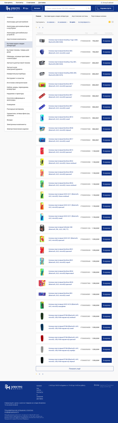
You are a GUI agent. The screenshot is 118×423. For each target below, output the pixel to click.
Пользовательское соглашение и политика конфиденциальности (18, 411)
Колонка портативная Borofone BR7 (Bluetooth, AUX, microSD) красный (60, 96)
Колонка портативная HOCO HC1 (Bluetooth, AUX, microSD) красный (63, 239)
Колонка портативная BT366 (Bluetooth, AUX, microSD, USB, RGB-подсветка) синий (64, 327)
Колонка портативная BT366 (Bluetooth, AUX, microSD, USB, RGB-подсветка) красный (64, 338)
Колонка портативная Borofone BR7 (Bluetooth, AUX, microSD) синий (60, 107)
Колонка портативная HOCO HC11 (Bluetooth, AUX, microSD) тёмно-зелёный (64, 195)
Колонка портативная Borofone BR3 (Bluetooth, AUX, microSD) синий (60, 294)
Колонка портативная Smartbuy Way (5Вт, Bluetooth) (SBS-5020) (63, 63)
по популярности (84, 22)
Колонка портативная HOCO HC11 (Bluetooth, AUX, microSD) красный (64, 206)
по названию (62, 22)
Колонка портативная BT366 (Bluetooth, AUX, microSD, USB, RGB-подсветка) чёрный (64, 360)
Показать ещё (74, 368)
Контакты (19, 2)
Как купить (8, 2)
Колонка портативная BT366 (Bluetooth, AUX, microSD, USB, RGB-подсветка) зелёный (64, 316)
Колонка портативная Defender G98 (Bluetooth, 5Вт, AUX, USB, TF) (60, 228)
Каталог (37, 8)
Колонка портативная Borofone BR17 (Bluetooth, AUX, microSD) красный (61, 85)
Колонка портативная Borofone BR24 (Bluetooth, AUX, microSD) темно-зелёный (62, 184)
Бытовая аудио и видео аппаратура (56, 16)
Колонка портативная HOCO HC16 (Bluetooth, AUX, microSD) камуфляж (64, 305)
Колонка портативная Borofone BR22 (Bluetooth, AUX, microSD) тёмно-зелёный (62, 162)
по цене (72, 22)
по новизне (50, 22)
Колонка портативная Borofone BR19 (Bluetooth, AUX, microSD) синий (61, 118)
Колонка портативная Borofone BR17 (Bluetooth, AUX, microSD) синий (61, 140)
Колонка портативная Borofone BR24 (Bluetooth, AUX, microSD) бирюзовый (61, 272)
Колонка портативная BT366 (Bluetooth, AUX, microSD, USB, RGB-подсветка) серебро (64, 349)
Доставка (41, 2)
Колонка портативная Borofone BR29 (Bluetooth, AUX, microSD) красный (61, 283)
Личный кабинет (108, 2)
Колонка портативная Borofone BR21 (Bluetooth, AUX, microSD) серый (61, 261)
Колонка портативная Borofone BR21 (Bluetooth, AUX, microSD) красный (61, 250)
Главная (38, 16)
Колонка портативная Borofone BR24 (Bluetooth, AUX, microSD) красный (61, 173)
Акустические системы (80, 16)
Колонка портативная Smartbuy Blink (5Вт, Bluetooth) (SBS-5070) (63, 74)
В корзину (106, 41)
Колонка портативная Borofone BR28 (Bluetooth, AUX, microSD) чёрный (61, 129)
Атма (101, 386)
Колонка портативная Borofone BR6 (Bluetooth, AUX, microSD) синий (60, 52)
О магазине (31, 2)
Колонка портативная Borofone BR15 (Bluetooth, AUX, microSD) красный (61, 151)
